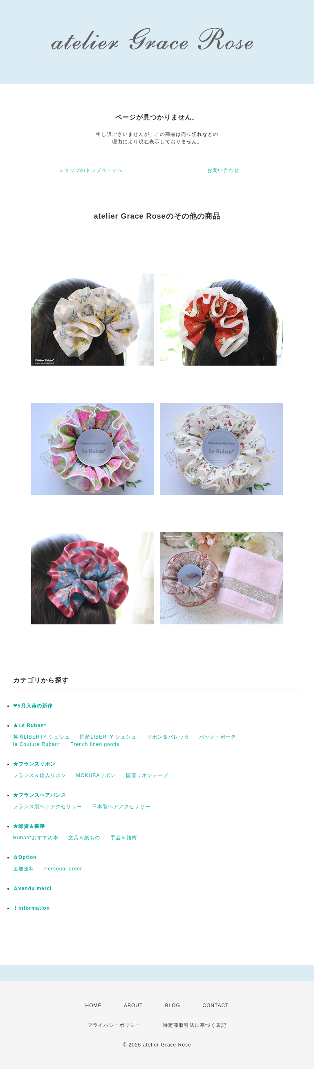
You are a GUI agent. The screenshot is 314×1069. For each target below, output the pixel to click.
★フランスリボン (34, 764)
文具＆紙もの (84, 838)
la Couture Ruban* (37, 744)
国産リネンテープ (147, 775)
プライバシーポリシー (114, 1025)
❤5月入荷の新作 (33, 706)
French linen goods (94, 744)
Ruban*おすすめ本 (35, 838)
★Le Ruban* (29, 725)
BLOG (172, 1005)
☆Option (25, 857)
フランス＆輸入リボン (39, 775)
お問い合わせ (223, 170)
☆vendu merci (32, 888)
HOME (93, 1005)
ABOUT (133, 1005)
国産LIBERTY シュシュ (108, 737)
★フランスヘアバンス (39, 795)
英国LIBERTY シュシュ (41, 737)
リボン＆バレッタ (168, 737)
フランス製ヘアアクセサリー (47, 806)
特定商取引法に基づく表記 (195, 1025)
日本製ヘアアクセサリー (121, 806)
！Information (31, 908)
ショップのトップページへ (91, 170)
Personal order (63, 869)
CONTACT (215, 1005)
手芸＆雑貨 (123, 838)
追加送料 (23, 869)
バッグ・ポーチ (217, 737)
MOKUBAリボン (96, 775)
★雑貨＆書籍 (29, 826)
